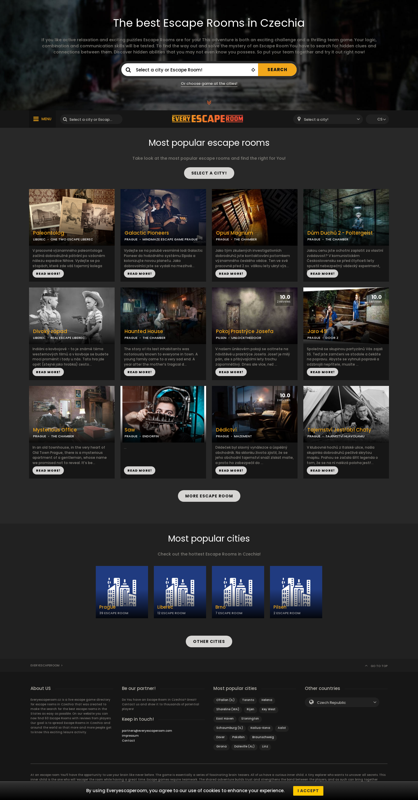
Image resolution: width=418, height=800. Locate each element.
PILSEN (221, 337)
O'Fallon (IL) (225, 700)
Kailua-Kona (260, 728)
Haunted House (144, 331)
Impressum (130, 736)
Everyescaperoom (45, 665)
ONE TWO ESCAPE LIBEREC (72, 239)
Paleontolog (48, 233)
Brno (220, 607)
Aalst (282, 728)
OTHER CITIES (209, 641)
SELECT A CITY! (209, 173)
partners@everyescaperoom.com (147, 731)
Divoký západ (50, 331)
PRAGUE (131, 239)
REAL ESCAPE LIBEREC (68, 337)
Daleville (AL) (244, 746)
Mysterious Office (55, 430)
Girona (221, 746)
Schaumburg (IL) (229, 728)
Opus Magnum (234, 233)
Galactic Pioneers (147, 233)
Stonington (250, 718)
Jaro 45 (317, 331)
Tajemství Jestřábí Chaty (339, 430)
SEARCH (277, 69)
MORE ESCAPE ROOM (209, 496)
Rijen (250, 709)
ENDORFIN (151, 436)
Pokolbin (238, 737)
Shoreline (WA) (227, 709)
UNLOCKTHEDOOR (246, 337)
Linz (265, 746)
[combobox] (328, 119)
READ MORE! (48, 273)
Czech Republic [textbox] (331, 702)
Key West (268, 709)
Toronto (248, 700)
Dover (220, 737)
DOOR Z (331, 337)
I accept (308, 791)
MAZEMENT (243, 436)
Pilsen (280, 607)
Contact (128, 740)
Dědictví (226, 430)
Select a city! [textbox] (316, 119)
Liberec (165, 607)
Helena (267, 700)
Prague (107, 607)
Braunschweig (263, 737)
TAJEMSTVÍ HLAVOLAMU (345, 436)
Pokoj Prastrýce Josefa (244, 331)
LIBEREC (39, 239)
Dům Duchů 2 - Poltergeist (340, 233)
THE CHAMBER (245, 239)
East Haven (225, 718)
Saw (130, 430)
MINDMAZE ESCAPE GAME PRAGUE (170, 239)
